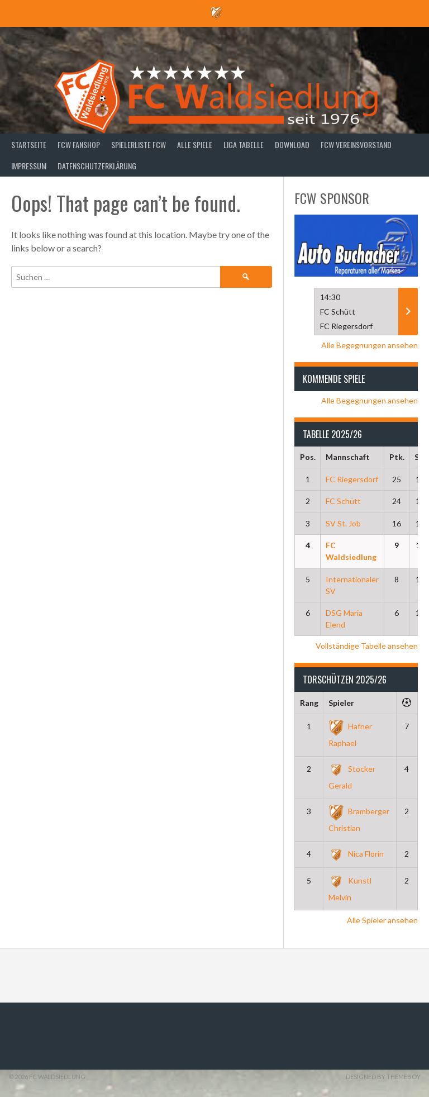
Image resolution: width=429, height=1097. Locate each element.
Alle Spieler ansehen (382, 920)
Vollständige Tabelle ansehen (367, 645)
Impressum (28, 166)
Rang (309, 702)
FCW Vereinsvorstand (356, 144)
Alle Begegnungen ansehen (369, 345)
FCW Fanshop (79, 144)
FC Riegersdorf (352, 479)
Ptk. (396, 457)
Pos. (308, 457)
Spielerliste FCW (138, 144)
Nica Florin (356, 853)
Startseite (28, 144)
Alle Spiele (194, 144)
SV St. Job (343, 523)
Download (292, 144)
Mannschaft (348, 457)
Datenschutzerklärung (97, 166)
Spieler (341, 702)
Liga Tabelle (243, 144)
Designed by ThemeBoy (383, 1076)
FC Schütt (343, 501)
